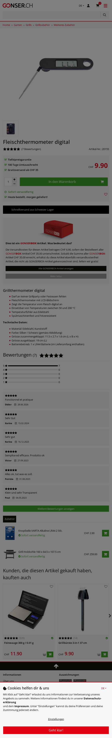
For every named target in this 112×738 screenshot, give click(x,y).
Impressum (21, 706)
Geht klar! (56, 730)
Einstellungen (56, 719)
